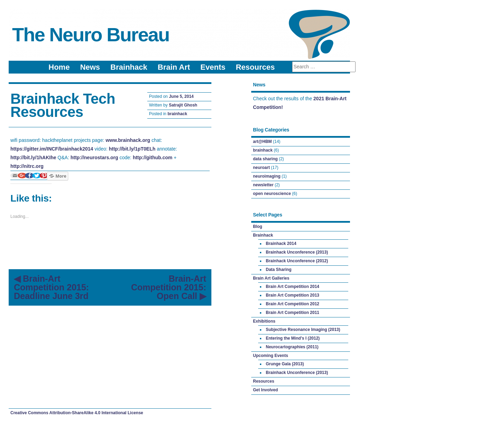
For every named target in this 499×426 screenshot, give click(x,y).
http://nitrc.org (27, 166)
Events (212, 67)
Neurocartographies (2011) (292, 346)
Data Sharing (278, 269)
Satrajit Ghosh (183, 105)
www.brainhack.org (128, 140)
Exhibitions (264, 321)
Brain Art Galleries (271, 278)
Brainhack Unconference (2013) (297, 252)
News (90, 67)
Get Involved (265, 389)
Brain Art (174, 67)
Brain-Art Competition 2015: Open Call (168, 287)
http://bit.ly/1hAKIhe (33, 157)
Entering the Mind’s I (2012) (293, 338)
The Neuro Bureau (90, 34)
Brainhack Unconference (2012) (297, 260)
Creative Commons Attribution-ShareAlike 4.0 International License (76, 412)
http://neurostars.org (94, 157)
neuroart (261, 167)
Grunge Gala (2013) (285, 363)
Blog (257, 226)
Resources (255, 67)
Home (59, 67)
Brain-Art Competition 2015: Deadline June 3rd (51, 287)
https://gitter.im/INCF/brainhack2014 (51, 149)
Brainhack (129, 67)
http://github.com (152, 157)
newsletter (263, 184)
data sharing (265, 158)
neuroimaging (266, 176)
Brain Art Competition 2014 (292, 286)
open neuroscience (272, 193)
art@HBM (262, 141)
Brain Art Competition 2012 (292, 303)
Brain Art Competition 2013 (292, 295)
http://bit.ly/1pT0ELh (132, 149)
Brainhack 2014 (281, 243)
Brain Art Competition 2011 (292, 312)
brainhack (177, 113)
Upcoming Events (270, 355)
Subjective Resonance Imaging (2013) (303, 329)
